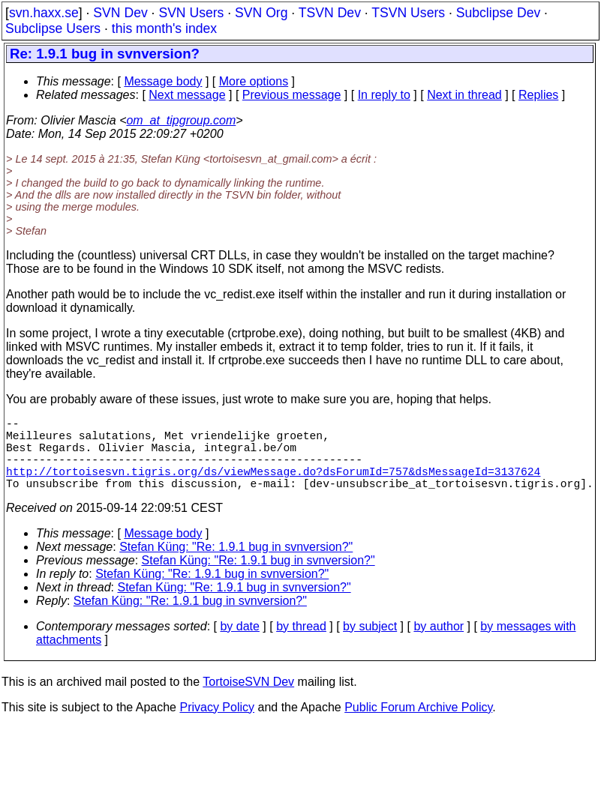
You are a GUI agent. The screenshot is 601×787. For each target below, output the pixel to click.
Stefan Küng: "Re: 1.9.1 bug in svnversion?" (236, 564)
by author (438, 644)
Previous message (291, 94)
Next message (187, 94)
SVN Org (261, 12)
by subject (370, 644)
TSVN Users (408, 12)
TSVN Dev (330, 12)
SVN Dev (120, 12)
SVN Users (191, 12)
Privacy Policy (216, 725)
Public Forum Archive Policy (418, 725)
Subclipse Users (53, 28)
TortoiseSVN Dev (248, 699)
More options (254, 81)
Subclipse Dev (498, 12)
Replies (538, 94)
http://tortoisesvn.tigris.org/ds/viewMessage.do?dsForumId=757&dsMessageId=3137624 (273, 485)
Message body (163, 81)
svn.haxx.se (44, 12)
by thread (301, 644)
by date (239, 644)
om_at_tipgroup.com (181, 120)
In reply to (384, 94)
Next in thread (464, 94)
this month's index (164, 28)
